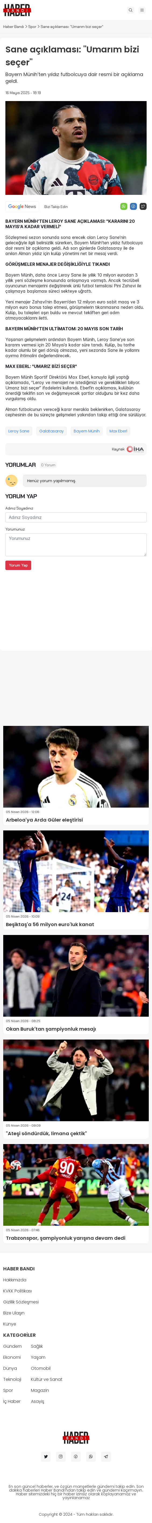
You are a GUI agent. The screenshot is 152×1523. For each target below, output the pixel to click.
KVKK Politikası (17, 1291)
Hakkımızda (14, 1280)
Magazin (40, 1390)
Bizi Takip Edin (56, 207)
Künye (9, 1324)
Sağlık (37, 1346)
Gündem (12, 1346)
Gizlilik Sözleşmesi (21, 1302)
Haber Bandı (13, 26)
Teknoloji (12, 1379)
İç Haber (11, 1401)
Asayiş (37, 1401)
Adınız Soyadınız (19, 508)
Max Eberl (118, 431)
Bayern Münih (87, 431)
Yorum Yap (18, 565)
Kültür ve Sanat (46, 1379)
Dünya (10, 1368)
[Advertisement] (76, 607)
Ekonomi (12, 1357)
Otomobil (41, 1368)
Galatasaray (51, 431)
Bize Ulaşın (13, 1313)
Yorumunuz (15, 529)
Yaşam (38, 1357)
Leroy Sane (18, 431)
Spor (32, 26)
